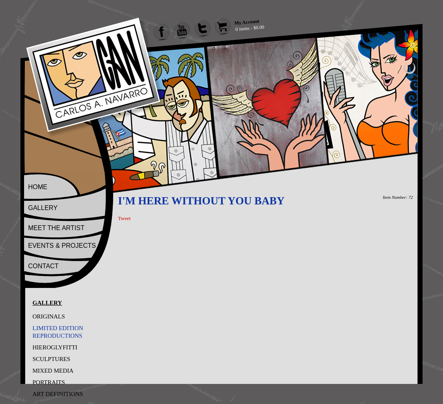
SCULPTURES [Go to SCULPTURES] (51, 359)
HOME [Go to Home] (37, 187)
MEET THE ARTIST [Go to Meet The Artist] (56, 227)
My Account (246, 22)
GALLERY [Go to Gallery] (43, 207)
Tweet (124, 218)
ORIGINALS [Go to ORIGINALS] (49, 316)
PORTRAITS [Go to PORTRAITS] (49, 382)
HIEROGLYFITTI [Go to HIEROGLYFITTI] (55, 347)
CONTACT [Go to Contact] (43, 266)
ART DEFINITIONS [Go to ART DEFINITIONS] (58, 394)
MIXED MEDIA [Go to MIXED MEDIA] (53, 370)
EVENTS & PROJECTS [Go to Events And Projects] (62, 245)
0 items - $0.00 (249, 28)
